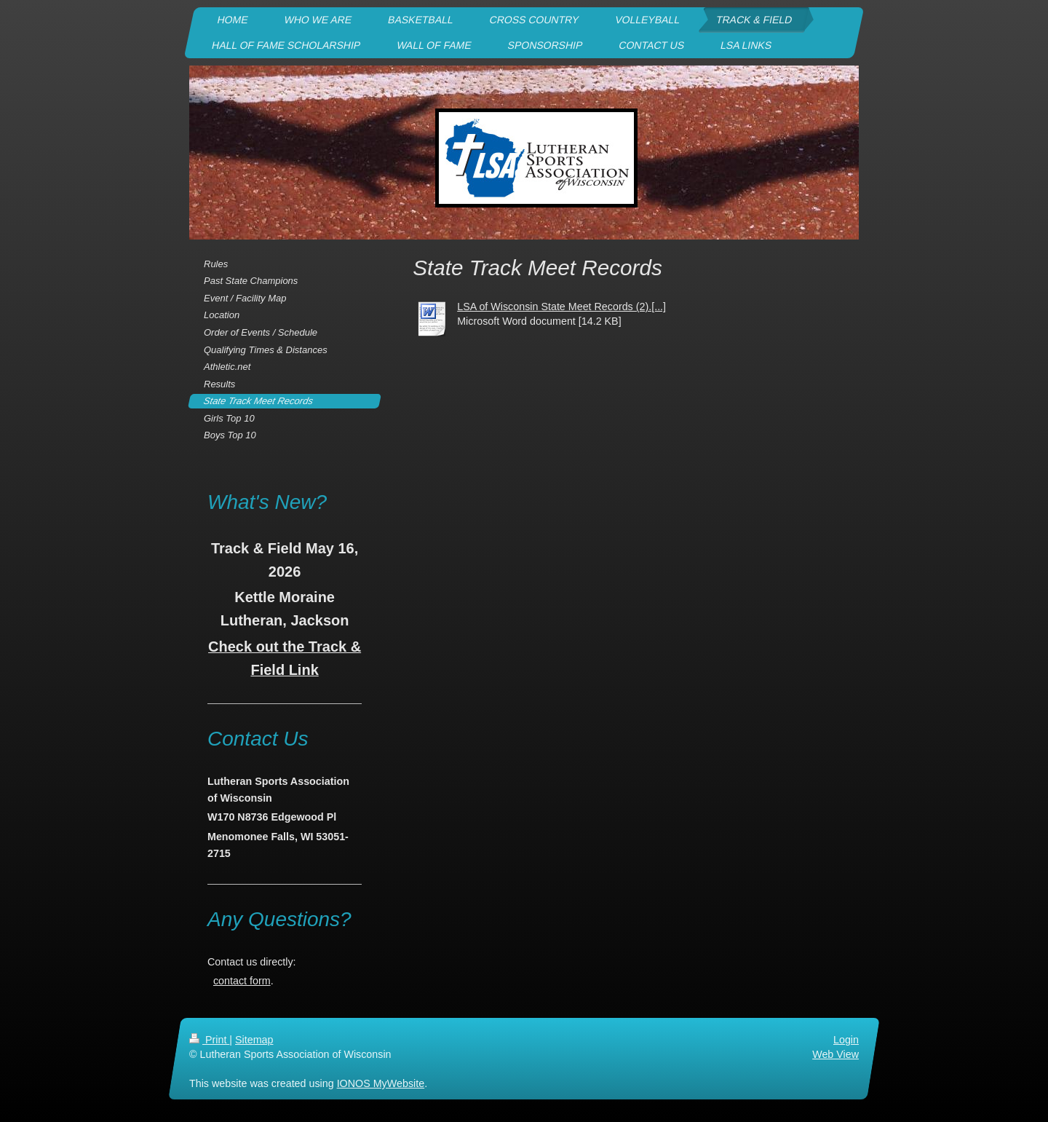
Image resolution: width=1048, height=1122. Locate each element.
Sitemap (254, 1040)
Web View (835, 1055)
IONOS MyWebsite (381, 1084)
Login (846, 1040)
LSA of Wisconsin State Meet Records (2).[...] (561, 306)
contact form (242, 981)
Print (209, 1040)
